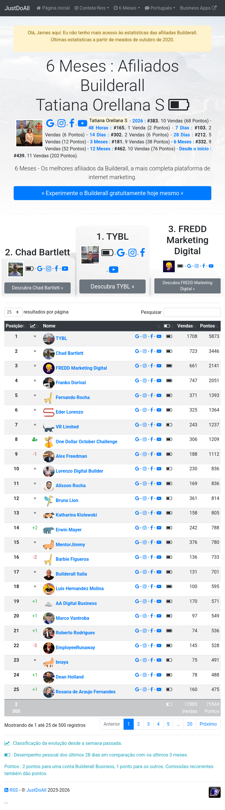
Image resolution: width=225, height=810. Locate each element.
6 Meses (125, 8)
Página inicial (53, 8)
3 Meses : (100, 142)
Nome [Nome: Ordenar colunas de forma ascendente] (49, 326)
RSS (11, 790)
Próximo (208, 724)
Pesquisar (181, 312)
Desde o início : (195, 149)
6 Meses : (184, 142)
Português (158, 8)
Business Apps (198, 8)
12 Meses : (101, 149)
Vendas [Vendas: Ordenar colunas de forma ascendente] (185, 326)
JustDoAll (17, 8)
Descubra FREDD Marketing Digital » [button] (187, 285)
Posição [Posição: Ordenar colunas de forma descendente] (14, 326)
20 (189, 724)
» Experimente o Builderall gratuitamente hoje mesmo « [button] (112, 193)
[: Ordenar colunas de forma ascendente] (35, 326)
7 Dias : (183, 128)
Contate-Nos (90, 8)
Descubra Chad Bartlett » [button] (37, 288)
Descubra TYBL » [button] (112, 286)
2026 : (139, 121)
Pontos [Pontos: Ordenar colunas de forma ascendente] (207, 326)
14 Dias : (99, 135)
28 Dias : (183, 135)
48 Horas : (100, 128)
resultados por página (36, 312)
